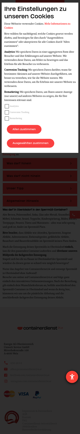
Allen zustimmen (24, 129)
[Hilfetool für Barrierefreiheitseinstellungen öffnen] (72, 377)
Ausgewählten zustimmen (31, 143)
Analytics (14, 106)
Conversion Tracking (19, 112)
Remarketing (16, 118)
